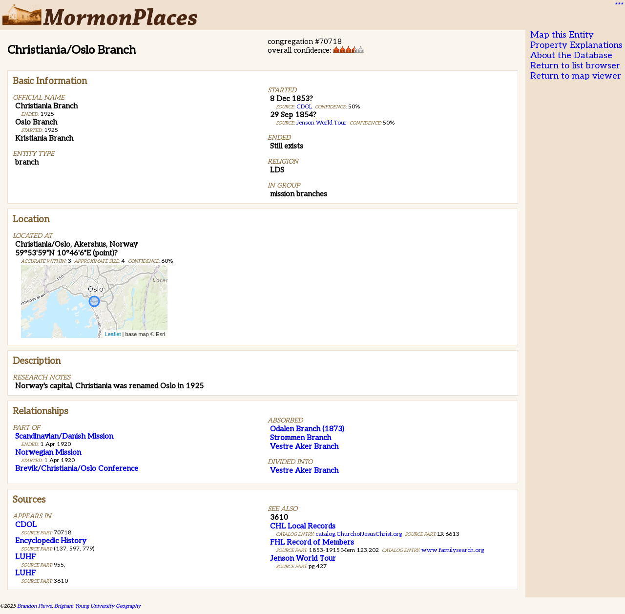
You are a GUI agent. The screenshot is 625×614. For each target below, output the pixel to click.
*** (618, 5)
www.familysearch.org (452, 550)
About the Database (571, 55)
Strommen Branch (300, 437)
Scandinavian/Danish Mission (64, 436)
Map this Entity (562, 35)
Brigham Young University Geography (97, 606)
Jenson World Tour (321, 123)
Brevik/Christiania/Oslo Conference (76, 468)
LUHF (25, 556)
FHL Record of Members (312, 542)
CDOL (304, 106)
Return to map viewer (575, 76)
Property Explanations (576, 45)
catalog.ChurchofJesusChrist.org (358, 534)
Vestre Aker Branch (304, 446)
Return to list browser (575, 66)
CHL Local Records (302, 526)
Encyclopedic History (50, 540)
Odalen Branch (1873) (307, 428)
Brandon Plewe (34, 606)
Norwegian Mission (48, 452)
